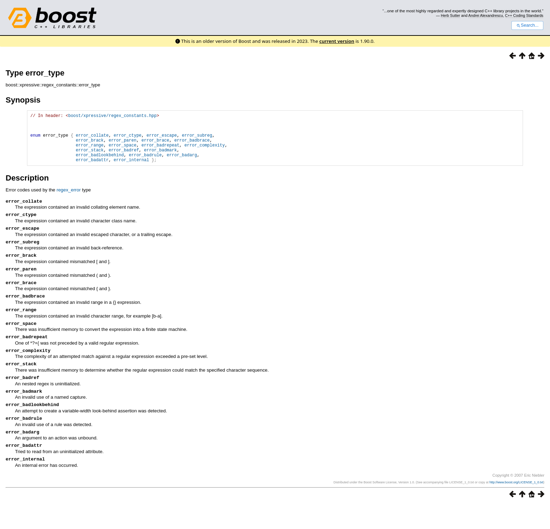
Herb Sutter (450, 15)
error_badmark (160, 158)
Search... (527, 25)
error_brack (89, 146)
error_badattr (92, 170)
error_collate (92, 140)
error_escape (162, 140)
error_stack (89, 158)
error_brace (155, 146)
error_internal (131, 170)
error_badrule (145, 164)
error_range (89, 152)
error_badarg (182, 164)
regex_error (68, 200)
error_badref (124, 158)
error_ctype (127, 140)
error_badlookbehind (100, 164)
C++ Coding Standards (524, 15)
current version (336, 41)
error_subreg (197, 140)
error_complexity (205, 152)
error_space (122, 152)
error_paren (122, 146)
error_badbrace (192, 146)
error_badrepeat (160, 152)
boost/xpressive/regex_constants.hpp (112, 116)
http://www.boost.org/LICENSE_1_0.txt (516, 507)
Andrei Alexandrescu (485, 15)
